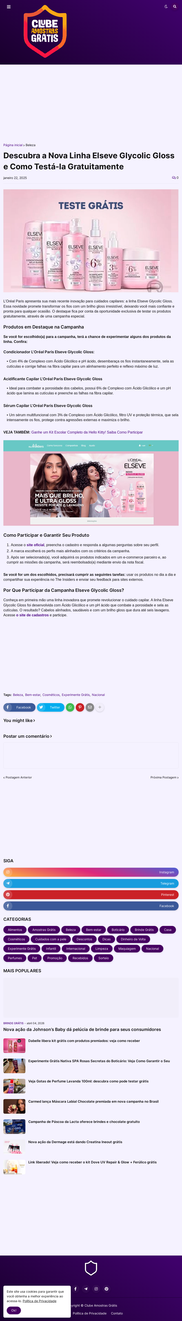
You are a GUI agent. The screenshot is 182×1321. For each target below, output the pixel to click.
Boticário (118, 930)
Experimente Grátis (76, 694)
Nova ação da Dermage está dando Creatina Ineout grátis (75, 1142)
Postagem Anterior (19, 777)
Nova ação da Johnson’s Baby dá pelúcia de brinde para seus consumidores (82, 1029)
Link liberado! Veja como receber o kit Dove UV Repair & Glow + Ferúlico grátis (92, 1162)
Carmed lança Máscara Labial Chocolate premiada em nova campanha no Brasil (93, 1101)
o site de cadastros (32, 615)
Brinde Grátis (144, 930)
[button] (9, 7)
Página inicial (12, 145)
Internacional (75, 948)
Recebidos (80, 958)
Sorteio (103, 958)
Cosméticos (51, 694)
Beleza (31, 145)
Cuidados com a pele (50, 939)
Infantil (51, 948)
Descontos (84, 939)
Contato (117, 1313)
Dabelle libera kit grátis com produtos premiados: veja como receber (84, 1041)
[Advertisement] (91, 103)
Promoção (54, 958)
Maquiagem (127, 948)
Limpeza (101, 948)
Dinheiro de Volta (133, 939)
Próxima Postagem (163, 777)
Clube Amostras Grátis (100, 1305)
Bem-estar (32, 694)
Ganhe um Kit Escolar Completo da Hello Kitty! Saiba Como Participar (87, 432)
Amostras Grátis (43, 930)
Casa (167, 930)
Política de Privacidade (90, 1313)
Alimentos (15, 930)
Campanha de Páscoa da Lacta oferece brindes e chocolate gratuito (84, 1122)
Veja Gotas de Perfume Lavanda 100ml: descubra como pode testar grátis (88, 1081)
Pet (34, 958)
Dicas (106, 939)
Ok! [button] (13, 1310)
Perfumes (15, 958)
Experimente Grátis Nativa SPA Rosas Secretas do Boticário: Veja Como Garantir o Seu (99, 1061)
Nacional (98, 694)
